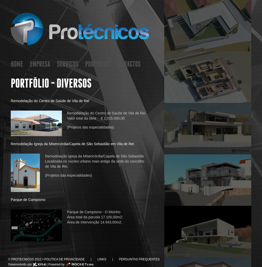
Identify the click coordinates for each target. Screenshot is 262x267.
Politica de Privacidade (64, 259)
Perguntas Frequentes (139, 259)
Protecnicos (80, 29)
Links (101, 259)
